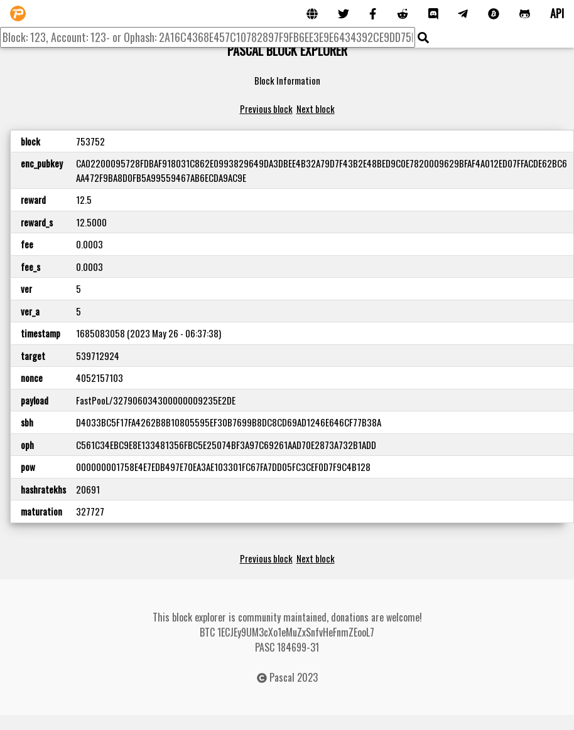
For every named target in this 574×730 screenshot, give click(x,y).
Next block (315, 108)
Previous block (266, 108)
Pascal (282, 677)
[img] (423, 37)
